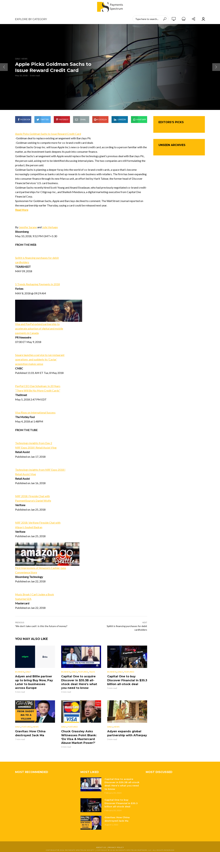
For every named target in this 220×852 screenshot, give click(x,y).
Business (19, 671)
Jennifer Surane (28, 227)
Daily (17, 58)
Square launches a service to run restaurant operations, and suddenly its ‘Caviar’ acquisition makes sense (40, 359)
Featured (83, 671)
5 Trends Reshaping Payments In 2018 (37, 284)
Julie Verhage (50, 227)
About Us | (102, 846)
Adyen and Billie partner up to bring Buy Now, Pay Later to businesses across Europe (35, 682)
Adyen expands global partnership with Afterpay (126, 732)
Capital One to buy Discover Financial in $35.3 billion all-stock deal (126, 680)
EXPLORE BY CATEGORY (31, 19)
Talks (92, 671)
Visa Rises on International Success (35, 412)
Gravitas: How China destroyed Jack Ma (30, 732)
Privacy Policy (116, 846)
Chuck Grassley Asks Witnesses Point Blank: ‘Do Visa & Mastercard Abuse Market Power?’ (81, 736)
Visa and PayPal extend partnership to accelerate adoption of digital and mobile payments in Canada (39, 328)
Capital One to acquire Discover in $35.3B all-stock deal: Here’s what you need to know (78, 682)
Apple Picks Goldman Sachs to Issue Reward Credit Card (48, 133)
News (24, 58)
